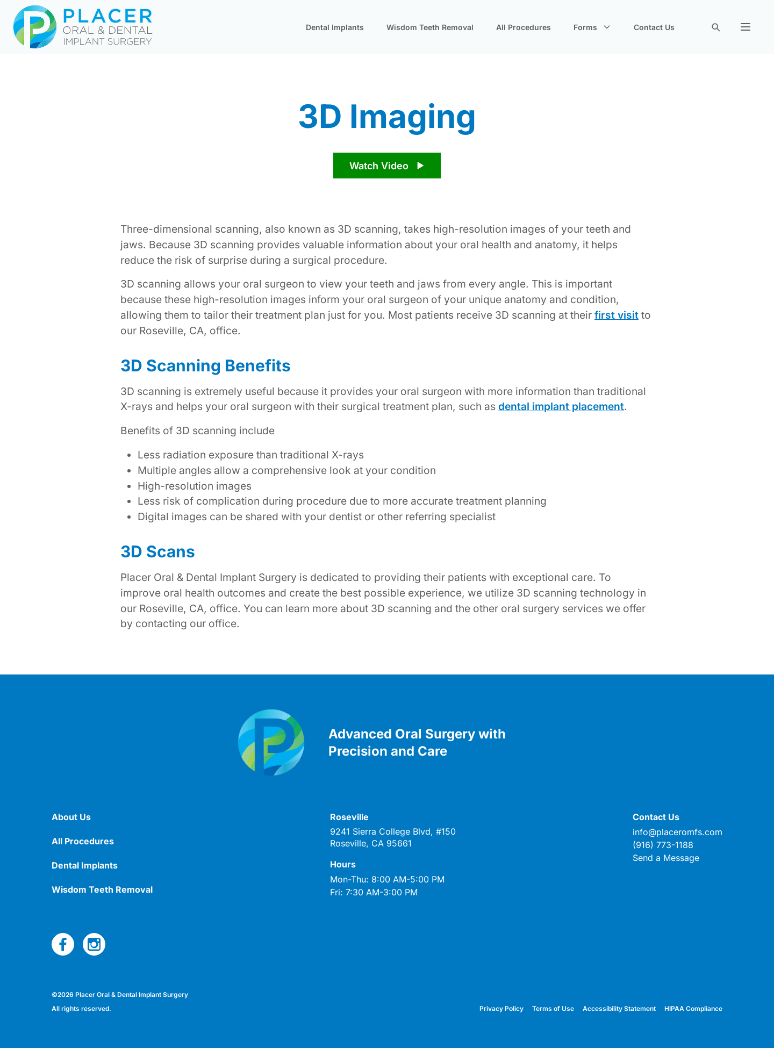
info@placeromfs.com (677, 832)
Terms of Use (553, 1008)
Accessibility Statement (619, 1008)
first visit (616, 314)
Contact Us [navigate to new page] (654, 27)
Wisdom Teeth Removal (102, 889)
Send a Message (666, 857)
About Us (71, 817)
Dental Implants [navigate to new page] (335, 27)
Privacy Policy (501, 1008)
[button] (745, 27)
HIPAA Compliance (693, 1008)
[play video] (387, 165)
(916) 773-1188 (663, 844)
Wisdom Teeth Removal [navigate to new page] (430, 27)
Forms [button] (592, 27)
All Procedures (83, 841)
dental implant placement (561, 406)
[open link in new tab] (393, 837)
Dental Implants (85, 865)
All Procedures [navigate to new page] (523, 27)
